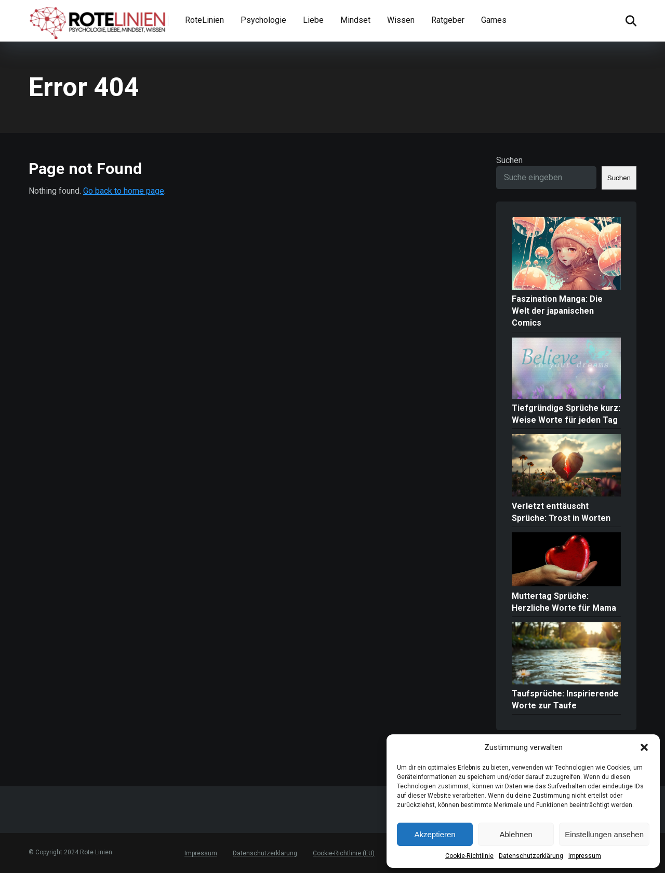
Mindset (355, 20)
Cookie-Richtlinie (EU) (344, 853)
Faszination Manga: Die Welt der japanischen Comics (557, 311)
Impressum (584, 855)
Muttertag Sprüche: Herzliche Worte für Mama (564, 602)
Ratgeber (447, 20)
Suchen (509, 160)
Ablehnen (515, 834)
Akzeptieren (434, 834)
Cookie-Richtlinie (469, 855)
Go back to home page (123, 191)
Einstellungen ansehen (604, 834)
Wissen (401, 20)
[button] (644, 747)
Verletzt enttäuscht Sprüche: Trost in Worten (561, 512)
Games (494, 20)
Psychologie (263, 20)
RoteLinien (204, 20)
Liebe (313, 20)
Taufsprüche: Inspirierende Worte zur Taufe (565, 699)
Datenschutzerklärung (531, 855)
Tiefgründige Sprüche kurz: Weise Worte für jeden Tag (566, 414)
